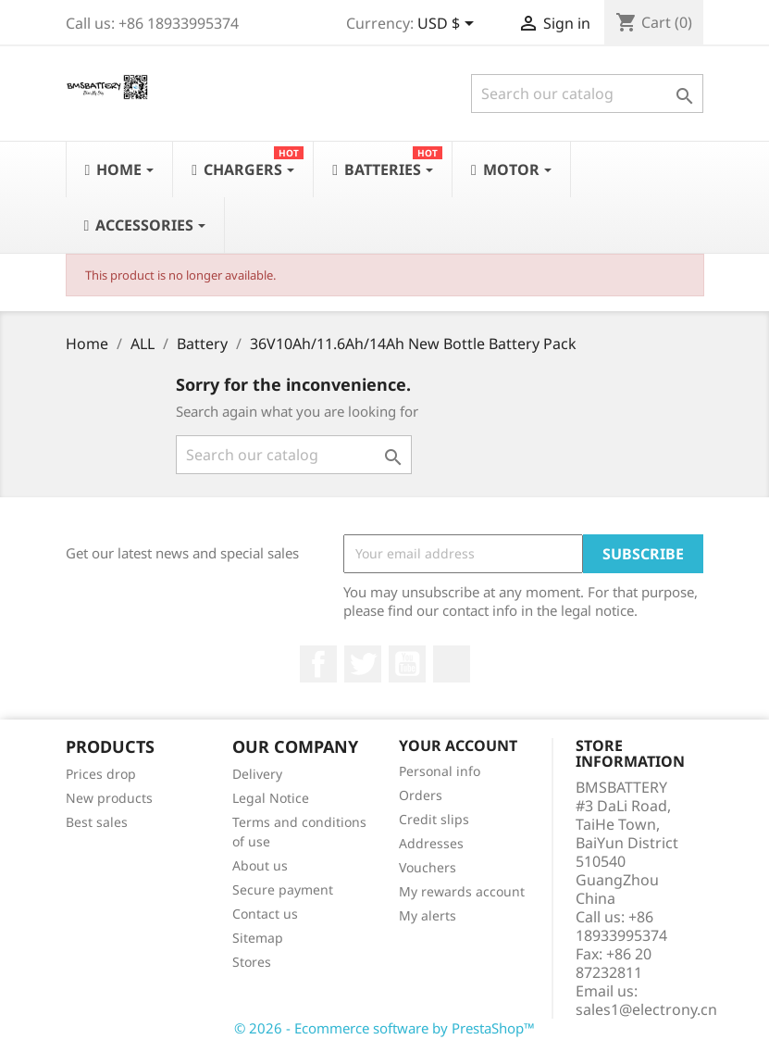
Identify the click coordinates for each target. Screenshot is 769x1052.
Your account (458, 745)
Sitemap (257, 937)
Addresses (431, 843)
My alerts (427, 915)
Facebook (318, 664)
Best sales (97, 822)
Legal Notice (270, 798)
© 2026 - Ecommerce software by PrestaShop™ (384, 1028)
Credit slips (434, 819)
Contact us (265, 913)
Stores (251, 962)
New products (109, 798)
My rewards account (462, 891)
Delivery (257, 774)
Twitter (362, 664)
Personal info (439, 771)
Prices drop (101, 774)
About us (260, 865)
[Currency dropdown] (448, 25)
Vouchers (427, 867)
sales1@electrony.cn (646, 1009)
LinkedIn (451, 664)
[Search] (587, 93)
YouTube (407, 664)
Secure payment (282, 889)
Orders (420, 795)
